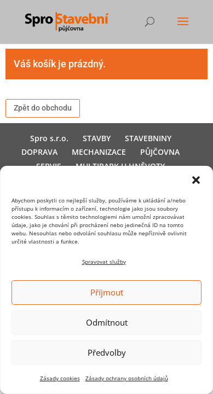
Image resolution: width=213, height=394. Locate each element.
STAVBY (97, 138)
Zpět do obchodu (43, 107)
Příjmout (106, 292)
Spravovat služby (104, 261)
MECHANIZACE (99, 152)
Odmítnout (107, 322)
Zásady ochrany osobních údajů (126, 378)
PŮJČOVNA (160, 152)
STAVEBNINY (148, 138)
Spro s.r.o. (49, 138)
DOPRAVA (39, 152)
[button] (196, 180)
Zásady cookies (60, 378)
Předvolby (107, 352)
